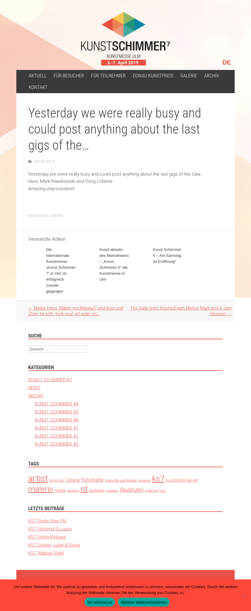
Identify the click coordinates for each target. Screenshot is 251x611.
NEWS (58, 215)
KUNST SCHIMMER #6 (56, 420)
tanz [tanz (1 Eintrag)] (162, 490)
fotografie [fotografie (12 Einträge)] (92, 479)
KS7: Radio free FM (47, 521)
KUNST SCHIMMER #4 (56, 404)
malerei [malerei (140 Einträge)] (40, 489)
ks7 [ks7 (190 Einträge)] (158, 479)
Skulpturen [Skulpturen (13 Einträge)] (131, 489)
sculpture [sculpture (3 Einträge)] (97, 490)
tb (30, 161)
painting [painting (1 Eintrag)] (73, 490)
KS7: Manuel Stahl (46, 553)
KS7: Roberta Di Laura (50, 529)
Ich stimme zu (99, 602)
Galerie (188, 76)
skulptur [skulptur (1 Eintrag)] (112, 490)
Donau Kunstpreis (153, 76)
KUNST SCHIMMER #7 (50, 379)
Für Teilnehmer (108, 76)
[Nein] (244, 595)
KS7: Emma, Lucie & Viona (54, 545)
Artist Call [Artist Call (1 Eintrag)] (56, 480)
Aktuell (38, 76)
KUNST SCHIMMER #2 (56, 436)
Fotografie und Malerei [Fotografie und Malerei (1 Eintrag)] (121, 480)
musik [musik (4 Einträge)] (60, 490)
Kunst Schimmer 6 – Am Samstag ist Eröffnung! (167, 255)
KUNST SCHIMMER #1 (56, 428)
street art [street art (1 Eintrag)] (151, 490)
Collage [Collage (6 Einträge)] (72, 480)
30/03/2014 (45, 161)
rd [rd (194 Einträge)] (84, 489)
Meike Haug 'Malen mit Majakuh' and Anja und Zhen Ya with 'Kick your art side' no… (75, 310)
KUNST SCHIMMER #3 (56, 444)
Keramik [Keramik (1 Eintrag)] (144, 480)
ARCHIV (211, 76)
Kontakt (38, 87)
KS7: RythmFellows (47, 537)
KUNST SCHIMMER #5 (56, 412)
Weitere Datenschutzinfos (144, 602)
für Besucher (69, 76)
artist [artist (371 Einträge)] (38, 478)
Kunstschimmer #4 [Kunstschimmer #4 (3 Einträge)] (182, 480)
